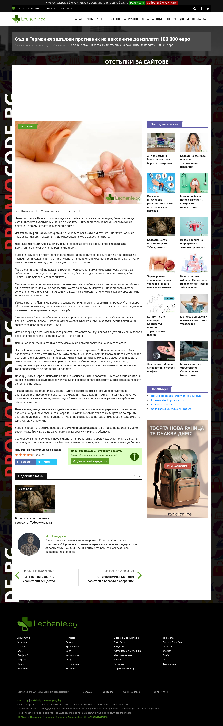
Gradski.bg (22, 700)
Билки (117, 659)
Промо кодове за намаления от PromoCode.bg (176, 395)
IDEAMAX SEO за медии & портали (35, 717)
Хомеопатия (72, 655)
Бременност (72, 646)
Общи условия (132, 691)
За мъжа (22, 642)
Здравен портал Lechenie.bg (31, 45)
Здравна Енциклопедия (126, 637)
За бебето (119, 642)
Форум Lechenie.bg (124, 668)
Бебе (20, 650)
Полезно (114, 19)
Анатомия (119, 663)
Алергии (21, 659)
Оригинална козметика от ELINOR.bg (171, 408)
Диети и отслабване (194, 19)
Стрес (20, 663)
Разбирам (137, 3)
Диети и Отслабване (173, 642)
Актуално (131, 19)
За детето (71, 642)
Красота (167, 650)
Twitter (44, 462)
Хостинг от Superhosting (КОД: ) (82, 717)
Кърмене (167, 646)
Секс (68, 650)
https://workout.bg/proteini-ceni (168, 400)
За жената (168, 637)
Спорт (69, 659)
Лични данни (162, 691)
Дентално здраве (123, 655)
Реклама (50, 8)
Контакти (66, 8)
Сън (165, 659)
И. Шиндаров (25, 211)
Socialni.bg (36, 700)
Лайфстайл (23, 655)
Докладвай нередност (90, 461)
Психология (72, 663)
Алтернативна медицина (127, 650)
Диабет (166, 655)
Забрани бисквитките (162, 3)
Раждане (119, 646)
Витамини (22, 668)
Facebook (23, 462)
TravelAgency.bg (52, 700)
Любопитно (95, 19)
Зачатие (21, 646)
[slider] (24, 455)
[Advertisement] (111, 94)
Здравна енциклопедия (159, 19)
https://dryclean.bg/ (161, 404)
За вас (78, 19)
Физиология (169, 663)
